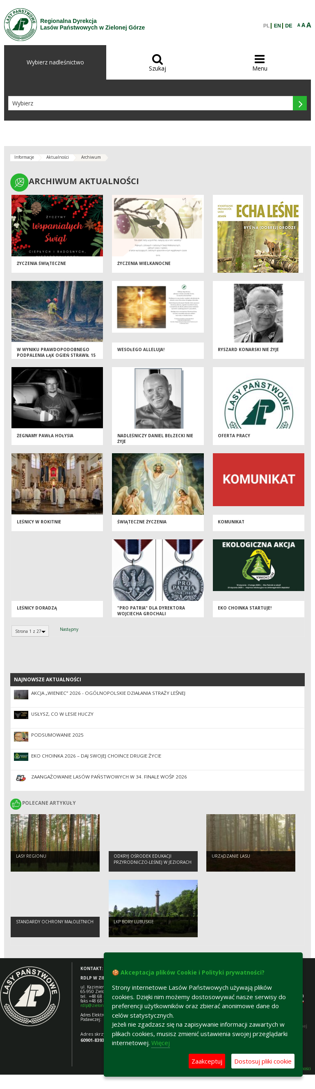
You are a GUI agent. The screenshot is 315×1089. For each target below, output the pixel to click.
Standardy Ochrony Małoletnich (55, 922)
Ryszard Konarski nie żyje (248, 349)
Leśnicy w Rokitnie (39, 522)
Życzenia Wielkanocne (144, 263)
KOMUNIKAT (231, 522)
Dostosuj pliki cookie (263, 1061)
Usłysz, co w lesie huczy (62, 714)
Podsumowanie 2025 (57, 735)
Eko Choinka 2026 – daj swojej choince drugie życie (96, 756)
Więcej (160, 1043)
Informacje (24, 157)
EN (277, 26)
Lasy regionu (31, 856)
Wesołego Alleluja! (140, 349)
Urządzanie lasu (231, 856)
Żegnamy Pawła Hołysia (45, 435)
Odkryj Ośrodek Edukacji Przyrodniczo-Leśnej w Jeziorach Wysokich (153, 862)
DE (288, 26)
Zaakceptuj (207, 1061)
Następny (69, 629)
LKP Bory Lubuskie (134, 922)
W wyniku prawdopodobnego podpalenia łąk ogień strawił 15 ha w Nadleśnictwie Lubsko (56, 355)
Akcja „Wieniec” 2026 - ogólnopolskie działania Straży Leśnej (108, 693)
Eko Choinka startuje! (245, 608)
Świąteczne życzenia (142, 522)
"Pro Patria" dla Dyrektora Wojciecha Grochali (151, 611)
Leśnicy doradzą (37, 608)
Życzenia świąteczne (41, 263)
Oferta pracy (234, 435)
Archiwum (91, 157)
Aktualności (57, 157)
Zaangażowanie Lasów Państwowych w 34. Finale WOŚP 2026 (109, 777)
